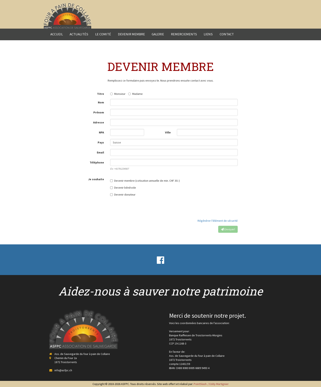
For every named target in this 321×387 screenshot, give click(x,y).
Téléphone (97, 162)
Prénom (98, 112)
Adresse (98, 122)
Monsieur (117, 94)
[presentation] (206, 208)
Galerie (158, 34)
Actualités (79, 34)
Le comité (103, 34)
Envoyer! (228, 229)
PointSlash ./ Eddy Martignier (211, 384)
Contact (227, 34)
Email (100, 152)
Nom (101, 102)
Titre (100, 94)
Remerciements (184, 34)
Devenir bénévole (123, 187)
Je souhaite (96, 179)
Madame (135, 94)
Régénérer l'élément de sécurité (218, 221)
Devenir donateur (123, 194)
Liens (208, 34)
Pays (101, 142)
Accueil (56, 34)
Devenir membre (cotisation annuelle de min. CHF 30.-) (145, 180)
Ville (168, 132)
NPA (101, 132)
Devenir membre (131, 34)
